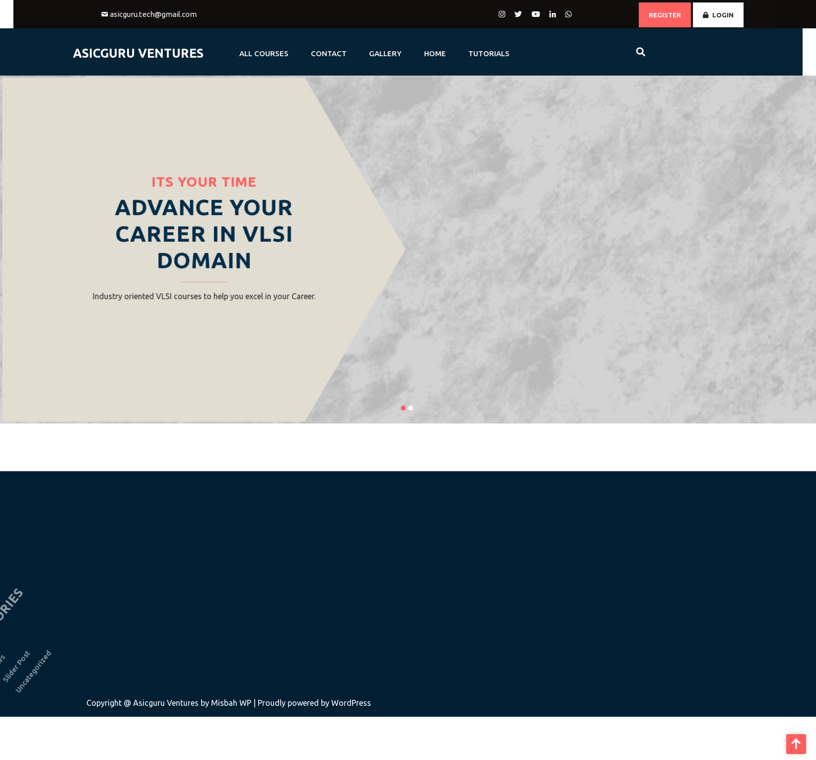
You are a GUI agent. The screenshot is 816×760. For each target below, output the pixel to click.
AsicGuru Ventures (114, 53)
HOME (411, 53)
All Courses (240, 53)
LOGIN (741, 14)
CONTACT (305, 53)
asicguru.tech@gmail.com (176, 14)
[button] (403, 408)
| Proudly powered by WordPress (312, 702)
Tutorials (465, 53)
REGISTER (688, 14)
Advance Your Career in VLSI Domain (204, 234)
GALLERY (361, 53)
